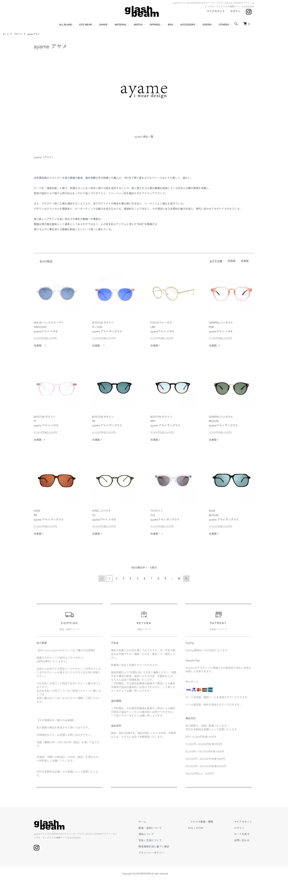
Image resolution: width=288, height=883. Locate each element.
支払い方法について (160, 839)
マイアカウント (216, 11)
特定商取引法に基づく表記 (164, 846)
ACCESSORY (187, 24)
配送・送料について (160, 827)
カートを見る (244, 833)
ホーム (6, 33)
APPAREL (155, 24)
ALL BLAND (65, 24)
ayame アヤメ (35, 33)
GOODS (207, 24)
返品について (157, 833)
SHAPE (103, 24)
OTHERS (224, 24)
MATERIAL (121, 24)
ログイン (235, 11)
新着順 (245, 261)
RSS (199, 827)
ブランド (19, 33)
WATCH (138, 24)
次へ (186, 578)
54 (179, 578)
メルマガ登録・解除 (208, 821)
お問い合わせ (244, 839)
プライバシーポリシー (162, 852)
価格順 (231, 261)
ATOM (208, 827)
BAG (170, 24)
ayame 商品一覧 (144, 136)
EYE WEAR (85, 24)
